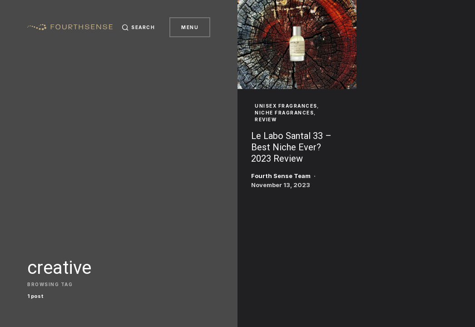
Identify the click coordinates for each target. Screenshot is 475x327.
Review (266, 119)
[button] (138, 27)
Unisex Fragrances (286, 106)
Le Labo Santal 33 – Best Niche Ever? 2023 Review (291, 147)
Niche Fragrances (284, 112)
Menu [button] (189, 27)
